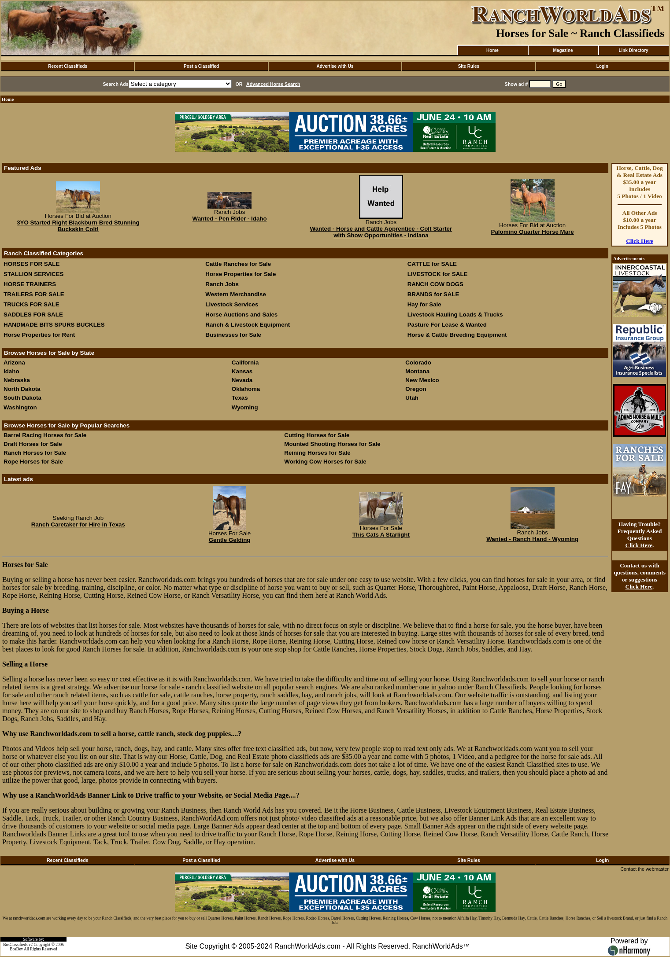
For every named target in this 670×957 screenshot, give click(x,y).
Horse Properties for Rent (39, 334)
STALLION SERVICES (34, 274)
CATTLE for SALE (432, 264)
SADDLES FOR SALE (33, 314)
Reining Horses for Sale (317, 452)
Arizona (14, 362)
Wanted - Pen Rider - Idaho (229, 218)
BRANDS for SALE (433, 294)
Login (602, 66)
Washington (20, 407)
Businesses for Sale (233, 334)
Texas (240, 397)
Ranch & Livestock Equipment (247, 324)
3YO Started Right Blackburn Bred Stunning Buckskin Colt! (78, 225)
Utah (411, 397)
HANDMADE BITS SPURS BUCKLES (54, 324)
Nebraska (17, 380)
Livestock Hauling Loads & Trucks (455, 314)
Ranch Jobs (222, 284)
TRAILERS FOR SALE (34, 294)
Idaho (11, 371)
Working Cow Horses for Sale (325, 461)
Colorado (418, 362)
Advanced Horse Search (273, 84)
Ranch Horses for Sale (35, 452)
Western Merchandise (235, 294)
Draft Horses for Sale (33, 444)
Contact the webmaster (644, 869)
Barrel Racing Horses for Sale (45, 435)
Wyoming (245, 407)
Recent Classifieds (67, 66)
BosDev (16, 949)
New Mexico (422, 380)
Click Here (639, 241)
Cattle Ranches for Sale (238, 264)
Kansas (242, 371)
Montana (417, 371)
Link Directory (633, 50)
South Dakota (22, 397)
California (245, 362)
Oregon (415, 389)
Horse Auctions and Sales (241, 314)
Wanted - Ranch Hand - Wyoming (532, 539)
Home (492, 50)
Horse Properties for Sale (240, 274)
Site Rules (468, 66)
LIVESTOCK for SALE (437, 274)
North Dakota (22, 389)
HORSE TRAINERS (30, 284)
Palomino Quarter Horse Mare (532, 231)
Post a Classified (201, 66)
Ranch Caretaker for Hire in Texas (78, 524)
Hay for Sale (425, 304)
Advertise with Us (335, 66)
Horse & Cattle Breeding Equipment (457, 334)
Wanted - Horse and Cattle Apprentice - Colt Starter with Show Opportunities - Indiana (381, 232)
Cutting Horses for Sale (316, 435)
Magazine (563, 50)
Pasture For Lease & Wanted (447, 324)
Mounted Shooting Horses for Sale (332, 444)
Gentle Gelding (230, 540)
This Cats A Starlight (381, 534)
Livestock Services (231, 304)
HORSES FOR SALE (31, 264)
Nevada (242, 380)
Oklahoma (246, 389)
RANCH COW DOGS (435, 284)
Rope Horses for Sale (33, 461)
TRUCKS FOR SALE (31, 304)
